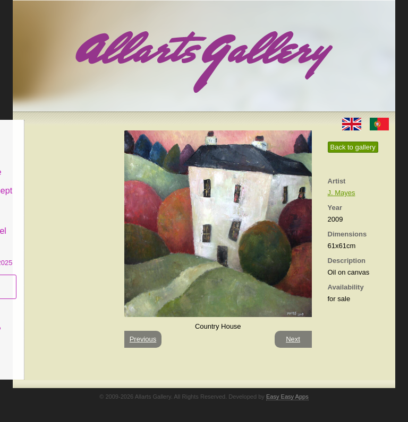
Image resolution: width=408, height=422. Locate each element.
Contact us (45, 341)
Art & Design (49, 145)
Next (293, 339)
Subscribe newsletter (45, 278)
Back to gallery (353, 147)
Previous (143, 339)
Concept (41, 302)
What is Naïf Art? (57, 322)
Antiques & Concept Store (62, 188)
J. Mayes (341, 193)
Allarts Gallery (51, 125)
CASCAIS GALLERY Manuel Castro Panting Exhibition (62, 232)
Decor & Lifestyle (57, 163)
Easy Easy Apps (287, 396)
